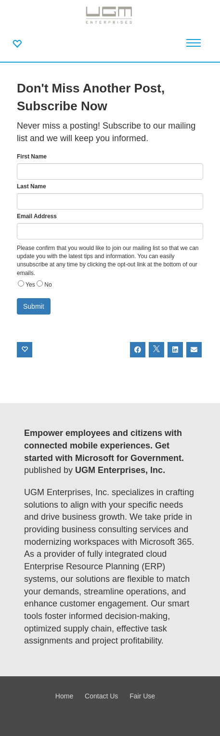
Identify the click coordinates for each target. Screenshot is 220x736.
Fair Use (142, 696)
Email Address (37, 216)
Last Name (31, 186)
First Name (32, 156)
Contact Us (101, 696)
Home (64, 696)
